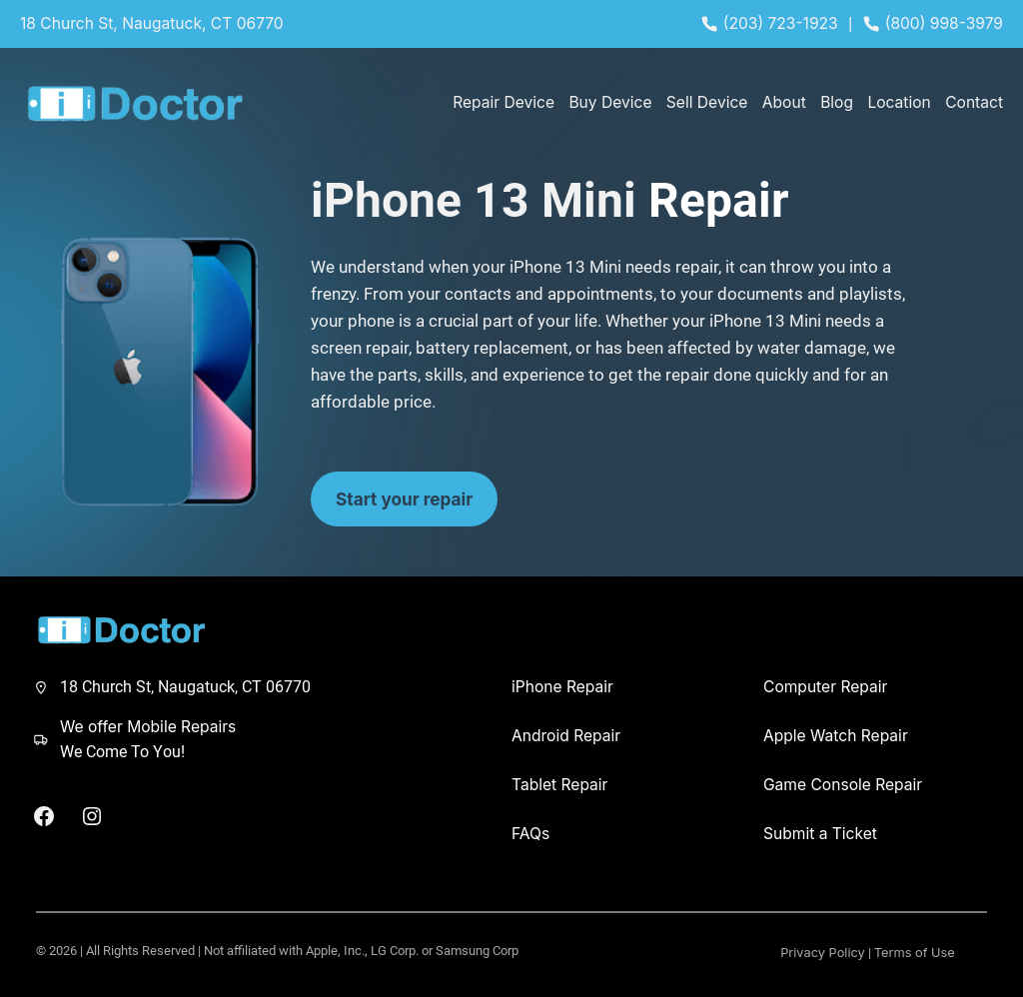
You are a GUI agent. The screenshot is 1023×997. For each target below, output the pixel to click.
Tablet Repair (560, 784)
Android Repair (566, 735)
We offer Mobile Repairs (148, 726)
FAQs (530, 833)
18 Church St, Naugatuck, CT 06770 (152, 23)
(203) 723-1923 (780, 23)
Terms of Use (914, 952)
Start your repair (404, 499)
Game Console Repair (842, 784)
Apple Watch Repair (835, 735)
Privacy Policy (822, 952)
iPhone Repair (562, 686)
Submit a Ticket (820, 833)
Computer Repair (825, 686)
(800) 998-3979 (944, 23)
